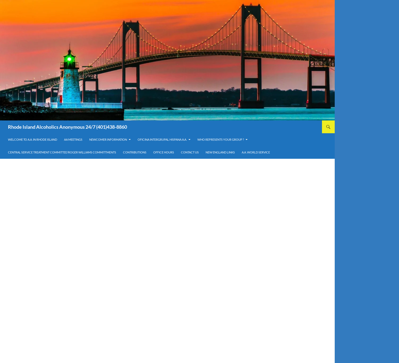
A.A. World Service (256, 152)
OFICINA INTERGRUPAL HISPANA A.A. (162, 139)
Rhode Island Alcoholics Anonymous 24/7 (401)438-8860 (67, 127)
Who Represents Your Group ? (220, 139)
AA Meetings (73, 139)
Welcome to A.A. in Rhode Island (32, 139)
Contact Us (190, 152)
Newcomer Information (108, 139)
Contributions (134, 152)
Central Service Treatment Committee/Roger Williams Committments (62, 152)
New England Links (220, 152)
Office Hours (163, 152)
